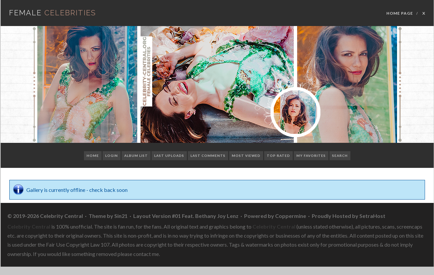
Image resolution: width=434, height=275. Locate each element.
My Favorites (311, 156)
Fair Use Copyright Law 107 (78, 244)
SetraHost (372, 216)
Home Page (399, 13)
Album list (136, 156)
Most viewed (246, 156)
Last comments (208, 156)
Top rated (278, 156)
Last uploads (169, 156)
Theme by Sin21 (108, 216)
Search (340, 156)
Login (111, 156)
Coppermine (290, 216)
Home (93, 156)
